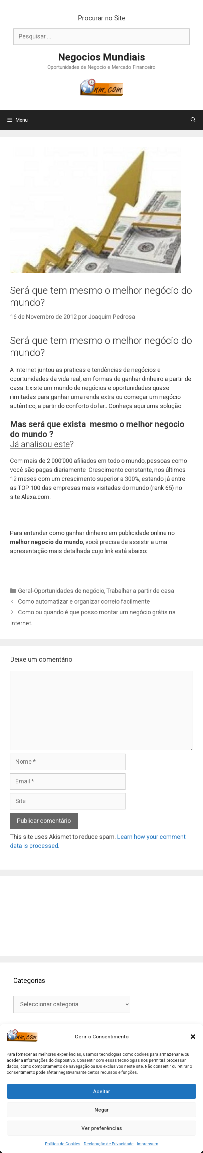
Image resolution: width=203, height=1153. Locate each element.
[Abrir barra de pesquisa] (193, 120)
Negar (101, 1110)
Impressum (147, 1144)
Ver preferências (101, 1128)
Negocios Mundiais (101, 57)
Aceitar (101, 1091)
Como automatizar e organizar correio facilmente (84, 601)
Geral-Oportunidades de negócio (61, 591)
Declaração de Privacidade (109, 1144)
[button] (193, 1036)
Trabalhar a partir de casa (140, 591)
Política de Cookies (62, 1144)
